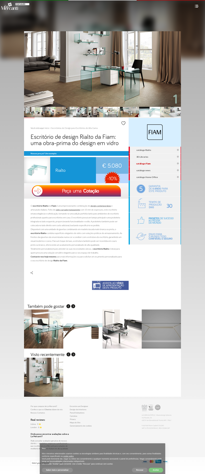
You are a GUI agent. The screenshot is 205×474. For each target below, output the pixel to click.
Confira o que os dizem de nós (47, 409)
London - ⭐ (36, 427)
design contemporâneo (100, 206)
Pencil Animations (77, 413)
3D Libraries (157, 157)
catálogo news (157, 170)
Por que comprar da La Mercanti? (44, 406)
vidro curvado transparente (68, 209)
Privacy (73, 419)
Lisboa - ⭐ (36, 424)
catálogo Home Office (157, 177)
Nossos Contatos (38, 413)
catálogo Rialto (157, 150)
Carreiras (73, 416)
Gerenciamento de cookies (81, 426)
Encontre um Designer (79, 406)
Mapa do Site (75, 422)
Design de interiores (78, 409)
